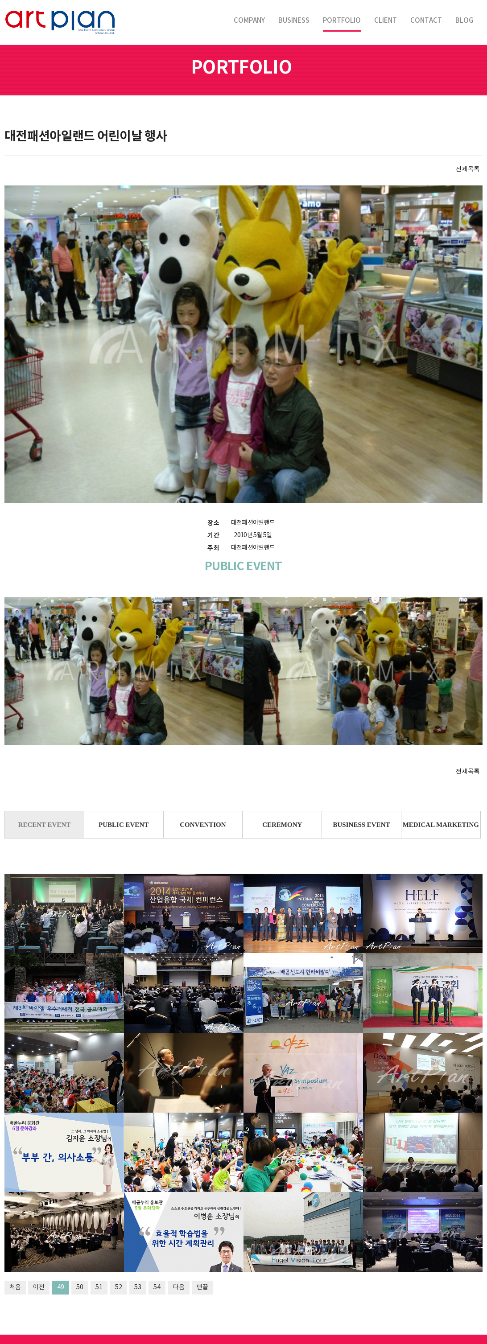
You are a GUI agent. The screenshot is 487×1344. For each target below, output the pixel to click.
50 (79, 1173)
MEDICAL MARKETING (441, 711)
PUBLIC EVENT (124, 711)
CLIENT (385, 21)
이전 (39, 1173)
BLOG (464, 21)
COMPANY (249, 21)
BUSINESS (294, 21)
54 (157, 1173)
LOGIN (243, 1334)
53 (137, 1173)
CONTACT (426, 21)
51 (99, 1173)
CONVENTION (203, 711)
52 (118, 1173)
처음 (15, 1173)
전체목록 (467, 168)
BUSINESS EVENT (361, 711)
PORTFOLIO (342, 21)
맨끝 (202, 1173)
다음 (179, 1173)
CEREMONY (282, 711)
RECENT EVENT (44, 711)
